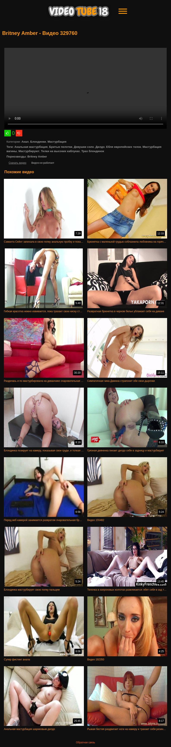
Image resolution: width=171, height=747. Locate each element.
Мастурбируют (28, 151)
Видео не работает (42, 162)
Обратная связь (85, 742)
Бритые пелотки (60, 146)
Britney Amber (37, 156)
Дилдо (99, 146)
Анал (25, 141)
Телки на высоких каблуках (60, 151)
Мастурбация (57, 141)
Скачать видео (17, 162)
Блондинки (38, 141)
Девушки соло (84, 146)
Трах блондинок (92, 151)
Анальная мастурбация (31, 146)
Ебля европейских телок (123, 146)
